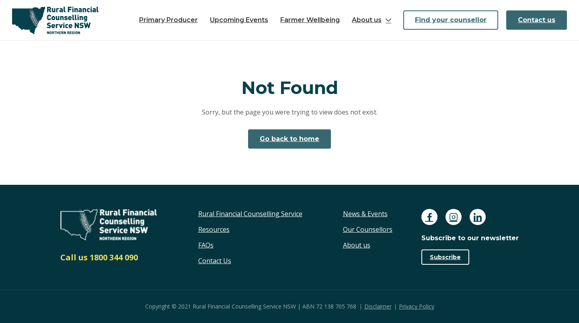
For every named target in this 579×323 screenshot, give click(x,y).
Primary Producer (168, 20)
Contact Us (214, 260)
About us (367, 20)
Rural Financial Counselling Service (250, 213)
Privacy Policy (416, 306)
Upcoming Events (239, 20)
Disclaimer (378, 306)
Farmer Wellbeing (310, 20)
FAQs (206, 245)
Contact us (536, 20)
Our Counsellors (367, 229)
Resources (214, 229)
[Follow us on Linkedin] (478, 217)
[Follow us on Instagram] (454, 217)
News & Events (365, 213)
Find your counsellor (451, 20)
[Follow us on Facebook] (429, 217)
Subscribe (445, 257)
